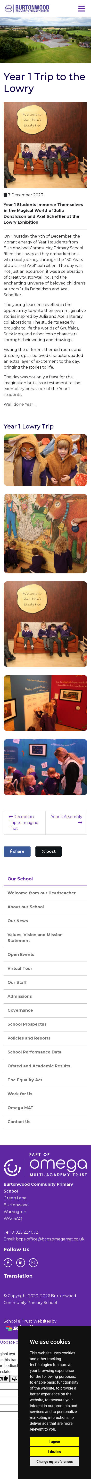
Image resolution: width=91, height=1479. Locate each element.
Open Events (21, 954)
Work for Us (20, 1094)
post (48, 851)
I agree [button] (54, 1442)
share (17, 851)
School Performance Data (34, 1052)
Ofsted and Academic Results (39, 1066)
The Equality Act (25, 1080)
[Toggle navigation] (81, 8)
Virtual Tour (20, 968)
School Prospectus (27, 1024)
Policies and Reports (29, 1038)
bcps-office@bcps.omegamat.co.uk (50, 1239)
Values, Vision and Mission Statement (35, 937)
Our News (18, 921)
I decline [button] (54, 1452)
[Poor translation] (17, 1378)
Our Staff (17, 982)
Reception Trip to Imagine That (23, 822)
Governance (20, 1010)
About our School (26, 907)
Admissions (20, 996)
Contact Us (19, 1121)
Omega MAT (20, 1108)
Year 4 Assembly (66, 819)
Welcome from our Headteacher (42, 893)
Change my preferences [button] (54, 1462)
